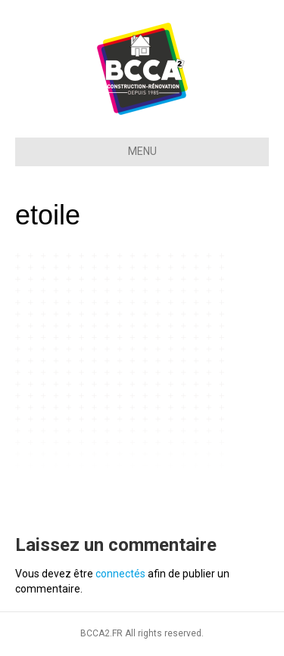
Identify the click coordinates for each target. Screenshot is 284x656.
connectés (120, 574)
